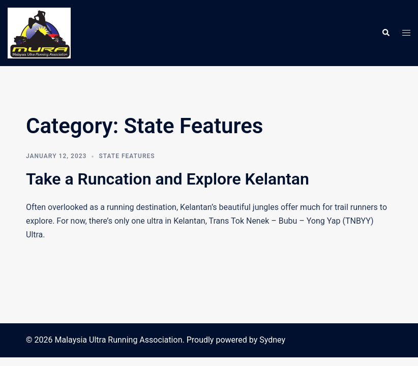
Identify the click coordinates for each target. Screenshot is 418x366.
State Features (127, 156)
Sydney (272, 340)
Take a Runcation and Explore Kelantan (167, 179)
